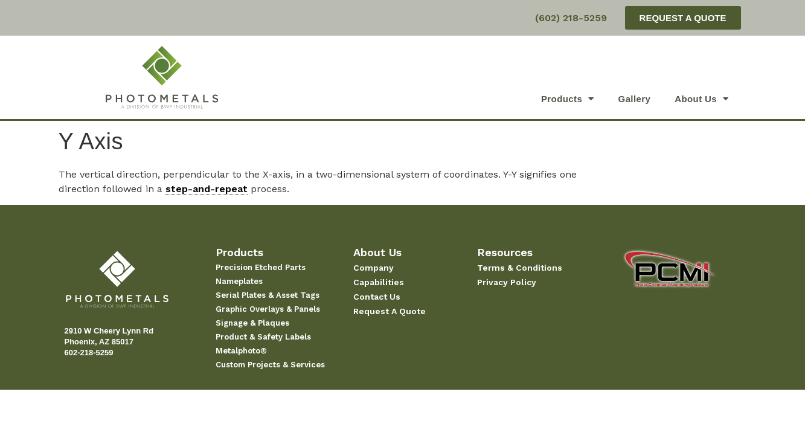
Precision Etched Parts (261, 267)
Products (567, 98)
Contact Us (376, 296)
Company (373, 267)
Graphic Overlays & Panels (268, 309)
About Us (701, 98)
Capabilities (378, 282)
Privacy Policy (506, 282)
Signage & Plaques (252, 322)
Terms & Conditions (519, 267)
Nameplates (239, 281)
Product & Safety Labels (263, 336)
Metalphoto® (241, 350)
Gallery (634, 99)
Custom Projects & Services (270, 364)
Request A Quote (389, 311)
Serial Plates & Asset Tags (267, 295)
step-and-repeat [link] (206, 189)
